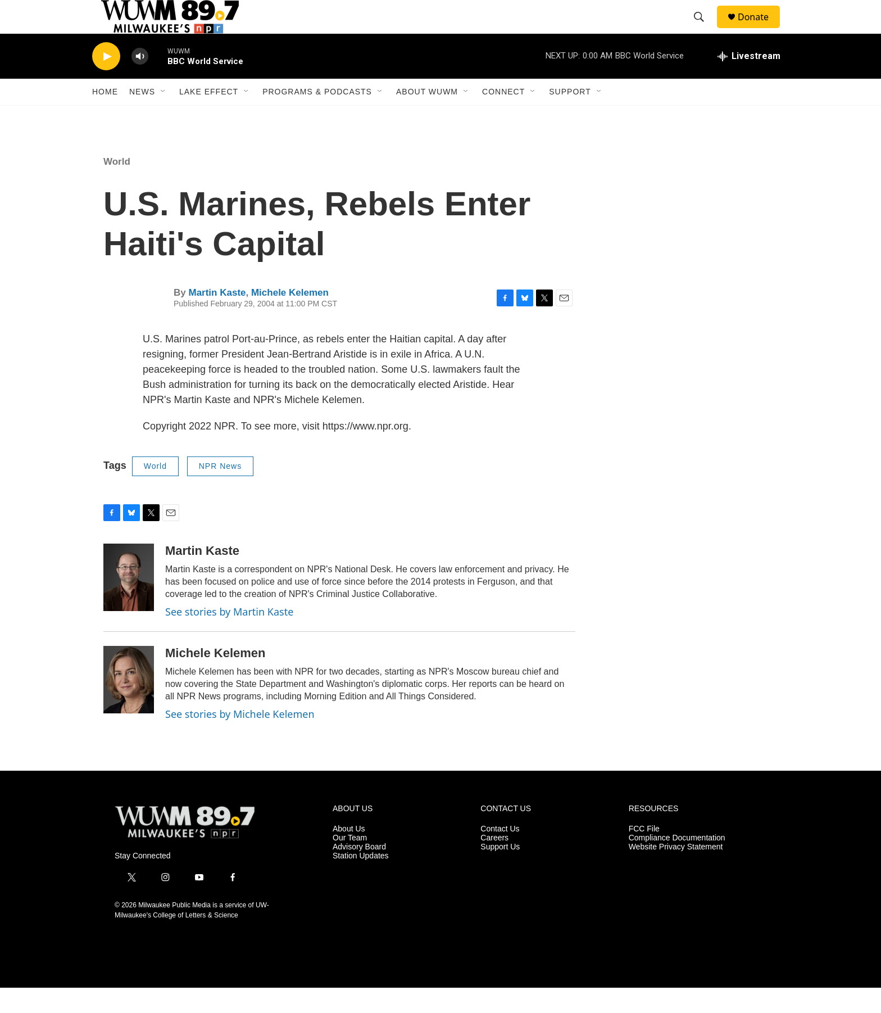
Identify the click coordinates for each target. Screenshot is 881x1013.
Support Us (500, 872)
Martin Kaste (217, 318)
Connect (503, 116)
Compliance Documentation (677, 863)
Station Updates (361, 881)
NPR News (220, 491)
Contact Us (499, 854)
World (116, 187)
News (142, 116)
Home (105, 116)
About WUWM (427, 116)
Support (570, 116)
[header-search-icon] (704, 30)
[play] (106, 81)
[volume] (139, 81)
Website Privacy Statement (676, 872)
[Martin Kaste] (128, 602)
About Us (349, 854)
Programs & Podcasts (317, 116)
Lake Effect (208, 116)
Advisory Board (359, 872)
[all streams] (749, 81)
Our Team (350, 863)
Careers (494, 863)
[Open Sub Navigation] (163, 116)
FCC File (644, 854)
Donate (760, 29)
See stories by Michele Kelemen (240, 739)
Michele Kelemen (290, 318)
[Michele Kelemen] (128, 705)
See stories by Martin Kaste (229, 637)
